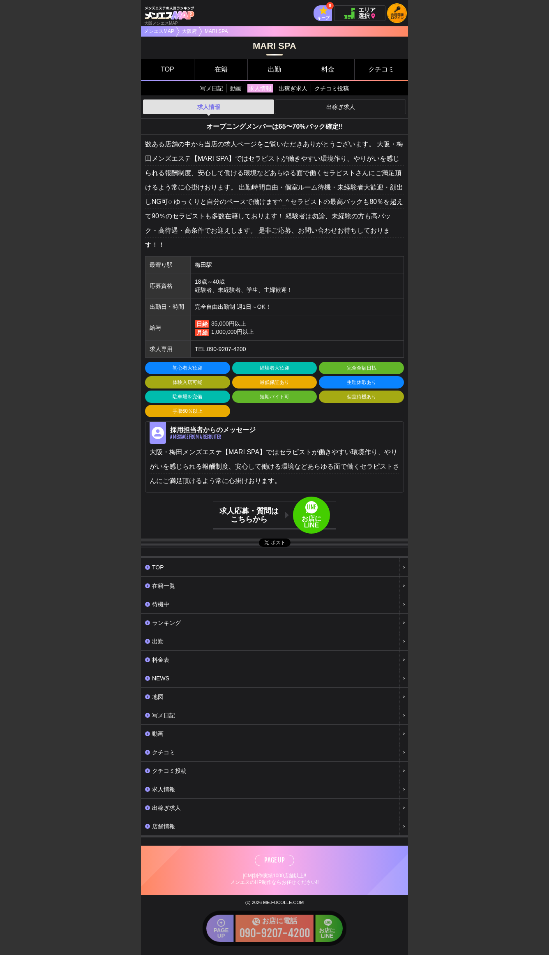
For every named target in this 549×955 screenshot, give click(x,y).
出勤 (274, 69)
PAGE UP (274, 860)
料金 (327, 69)
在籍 (221, 69)
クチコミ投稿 (331, 88)
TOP (167, 69)
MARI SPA (216, 31)
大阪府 (189, 31)
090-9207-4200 (226, 349)
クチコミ (381, 69)
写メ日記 (211, 88)
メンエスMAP (159, 31)
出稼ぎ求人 (293, 88)
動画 (236, 88)
